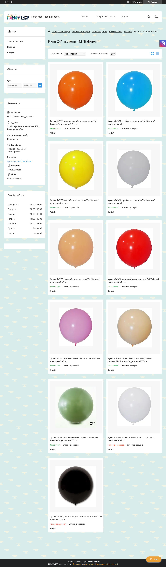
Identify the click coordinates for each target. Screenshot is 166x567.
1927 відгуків (136, 2)
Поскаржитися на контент (83, 564)
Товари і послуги (104, 17)
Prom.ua (97, 562)
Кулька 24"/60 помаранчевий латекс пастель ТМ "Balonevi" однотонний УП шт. (73, 122)
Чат (154, 559)
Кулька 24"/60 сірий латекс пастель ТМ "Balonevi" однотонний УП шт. (131, 201)
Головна (85, 17)
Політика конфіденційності (106, 564)
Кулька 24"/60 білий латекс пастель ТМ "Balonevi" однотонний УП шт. (131, 439)
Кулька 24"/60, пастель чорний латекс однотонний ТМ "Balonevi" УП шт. (76, 518)
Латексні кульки (99, 31)
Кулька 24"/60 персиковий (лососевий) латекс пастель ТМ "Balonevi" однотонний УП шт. (130, 360)
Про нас (11, 47)
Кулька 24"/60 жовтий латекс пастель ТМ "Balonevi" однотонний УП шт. (74, 201)
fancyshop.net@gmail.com (19, 161)
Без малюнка (115, 31)
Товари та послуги (61, 31)
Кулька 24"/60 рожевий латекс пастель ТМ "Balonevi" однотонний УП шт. (75, 360)
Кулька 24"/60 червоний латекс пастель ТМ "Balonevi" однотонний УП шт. (133, 280)
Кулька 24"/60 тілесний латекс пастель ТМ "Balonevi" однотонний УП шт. (75, 280)
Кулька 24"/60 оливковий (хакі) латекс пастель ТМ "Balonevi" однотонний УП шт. (74, 439)
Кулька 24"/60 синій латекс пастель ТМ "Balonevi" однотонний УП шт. (131, 122)
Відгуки (10, 53)
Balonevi (128, 31)
